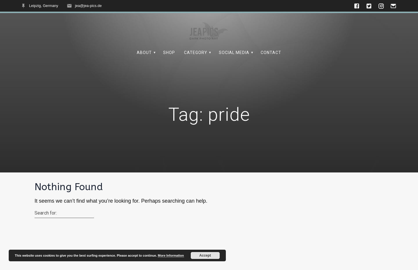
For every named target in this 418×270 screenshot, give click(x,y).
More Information (171, 255)
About (144, 52)
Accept (205, 255)
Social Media (234, 52)
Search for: (46, 213)
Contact (271, 52)
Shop (169, 52)
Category (195, 52)
